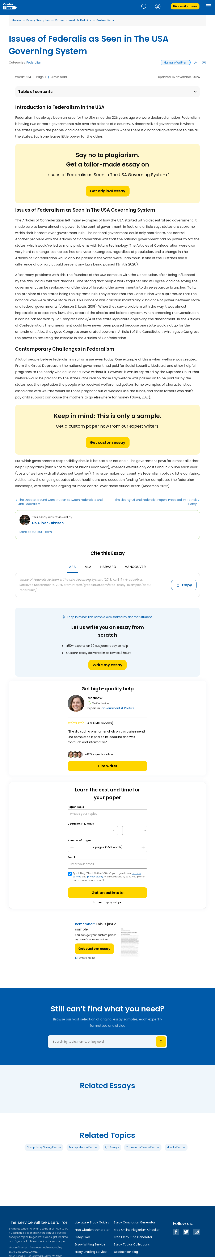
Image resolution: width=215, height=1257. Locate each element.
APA (72, 566)
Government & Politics (73, 20)
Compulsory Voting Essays (44, 1147)
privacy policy (95, 876)
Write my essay (107, 665)
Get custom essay (107, 442)
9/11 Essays (112, 1147)
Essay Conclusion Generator (134, 1222)
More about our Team (36, 532)
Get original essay (107, 191)
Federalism (105, 20)
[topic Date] (93, 830)
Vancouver (135, 566)
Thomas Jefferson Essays (142, 1147)
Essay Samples (38, 20)
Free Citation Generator (92, 1230)
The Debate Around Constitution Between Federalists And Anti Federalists (60, 502)
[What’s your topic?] (107, 813)
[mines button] (72, 847)
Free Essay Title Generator (133, 1237)
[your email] (107, 864)
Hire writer (107, 766)
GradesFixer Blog (126, 1252)
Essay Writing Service (90, 1244)
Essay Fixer (82, 1237)
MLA (88, 566)
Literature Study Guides (92, 1222)
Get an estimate (107, 892)
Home (16, 20)
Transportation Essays (83, 1147)
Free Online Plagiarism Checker (137, 1230)
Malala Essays (176, 1147)
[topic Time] (134, 830)
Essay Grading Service (91, 1252)
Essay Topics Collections (132, 1244)
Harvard (108, 566)
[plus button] (143, 847)
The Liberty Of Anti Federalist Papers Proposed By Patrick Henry (155, 502)
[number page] (107, 847)
